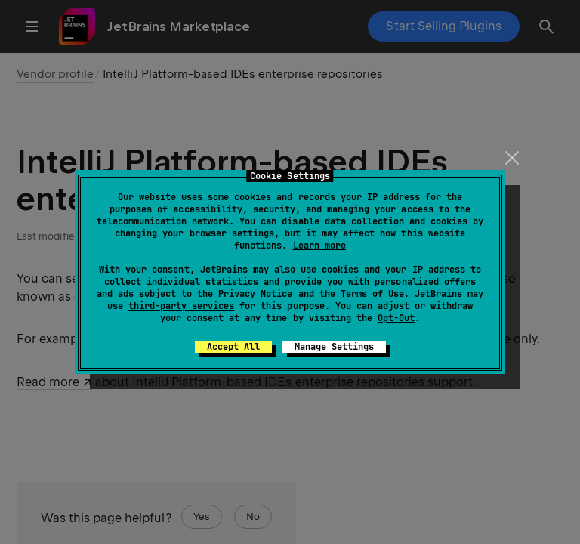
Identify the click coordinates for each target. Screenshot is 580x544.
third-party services (181, 306)
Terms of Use (372, 294)
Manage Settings (334, 347)
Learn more (319, 246)
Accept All (233, 347)
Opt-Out (396, 318)
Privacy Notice (255, 294)
